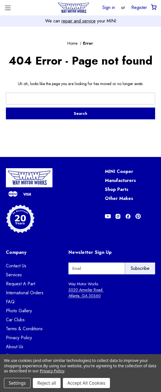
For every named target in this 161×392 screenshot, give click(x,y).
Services (14, 275)
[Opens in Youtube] (108, 216)
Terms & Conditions (24, 328)
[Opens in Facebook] (128, 216)
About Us (14, 346)
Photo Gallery (19, 310)
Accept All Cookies (86, 383)
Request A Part (20, 284)
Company (16, 252)
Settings (17, 383)
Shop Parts (116, 189)
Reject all (46, 383)
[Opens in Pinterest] (138, 216)
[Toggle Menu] (7, 7)
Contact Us (16, 266)
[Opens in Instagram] (118, 216)
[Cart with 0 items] (153, 7)
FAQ (10, 301)
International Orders (24, 293)
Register (139, 7)
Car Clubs (15, 319)
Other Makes (119, 198)
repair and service (78, 21)
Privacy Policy (19, 337)
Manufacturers (120, 180)
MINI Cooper (119, 171)
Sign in (108, 7)
